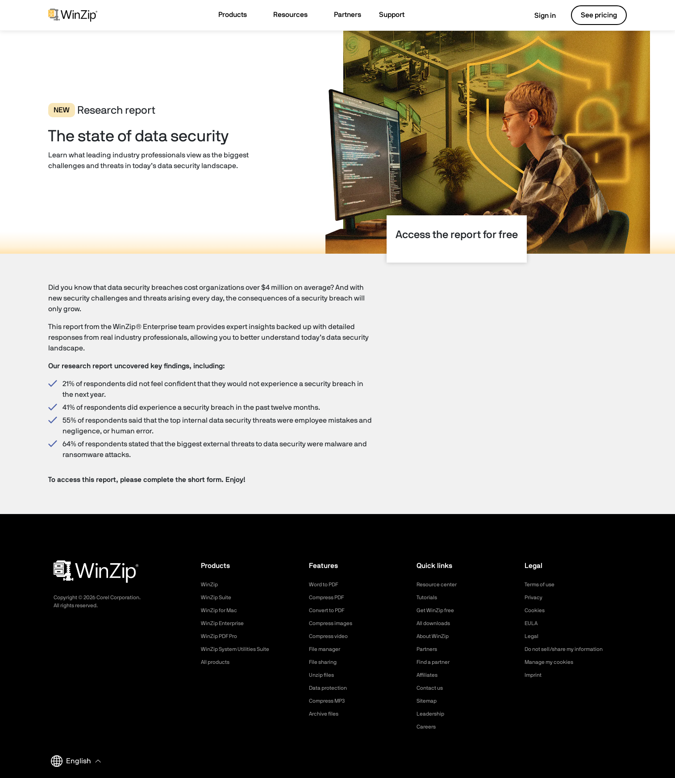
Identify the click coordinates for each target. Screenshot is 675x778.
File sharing (325, 662)
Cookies (536, 610)
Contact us (432, 688)
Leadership (432, 714)
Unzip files (323, 675)
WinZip (210, 584)
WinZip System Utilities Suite (240, 649)
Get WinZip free (438, 610)
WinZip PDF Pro (222, 636)
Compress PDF (329, 597)
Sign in (539, 15)
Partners (429, 649)
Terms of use (542, 584)
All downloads (436, 623)
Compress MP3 (330, 701)
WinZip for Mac (222, 610)
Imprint (534, 675)
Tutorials (428, 597)
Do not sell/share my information (571, 649)
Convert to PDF (330, 610)
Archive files (326, 714)
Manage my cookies (553, 662)
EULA (532, 623)
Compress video (331, 636)
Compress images (334, 623)
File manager (327, 649)
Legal (532, 636)
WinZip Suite (218, 597)
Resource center (440, 584)
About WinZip (435, 636)
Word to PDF (326, 584)
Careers (428, 727)
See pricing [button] (599, 15)
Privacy (535, 597)
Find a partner (436, 662)
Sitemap (428, 701)
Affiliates (429, 675)
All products (217, 662)
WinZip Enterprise (225, 623)
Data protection (331, 688)
